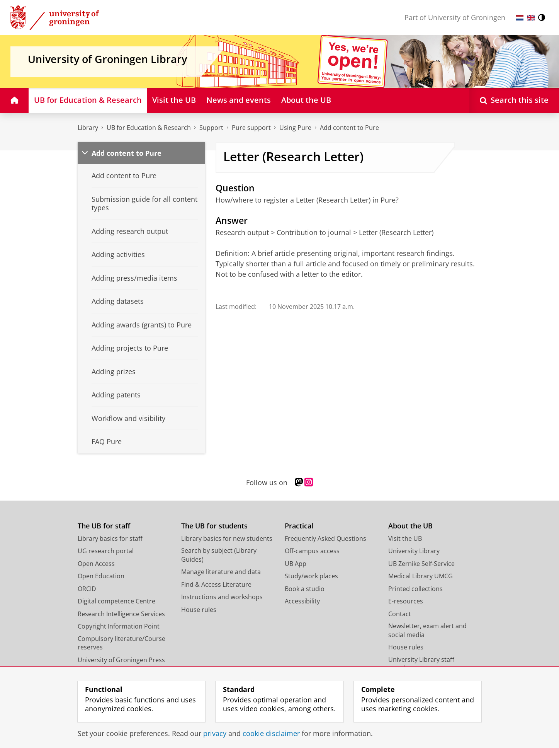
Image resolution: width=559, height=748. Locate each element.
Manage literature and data (221, 571)
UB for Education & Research (149, 127)
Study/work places (311, 576)
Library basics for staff (110, 538)
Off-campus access (312, 551)
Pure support (251, 127)
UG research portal (106, 551)
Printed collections (415, 588)
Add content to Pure (349, 127)
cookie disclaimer (271, 733)
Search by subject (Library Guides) (219, 555)
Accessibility (302, 601)
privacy (214, 733)
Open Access (96, 563)
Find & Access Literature (216, 584)
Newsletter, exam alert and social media (427, 630)
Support (211, 127)
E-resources (405, 601)
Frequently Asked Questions (325, 538)
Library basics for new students (226, 538)
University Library (414, 551)
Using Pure (295, 127)
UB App (295, 563)
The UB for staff (104, 525)
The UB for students (214, 525)
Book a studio (305, 588)
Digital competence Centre (116, 601)
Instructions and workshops (222, 597)
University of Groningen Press (121, 660)
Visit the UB (405, 538)
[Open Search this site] (514, 100)
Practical (299, 525)
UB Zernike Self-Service (421, 563)
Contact (399, 614)
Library (88, 127)
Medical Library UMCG (420, 576)
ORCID (87, 588)
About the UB (410, 525)
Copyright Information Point (119, 626)
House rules (198, 609)
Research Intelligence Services (121, 614)
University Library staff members (421, 664)
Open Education (101, 576)
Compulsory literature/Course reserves (121, 643)
